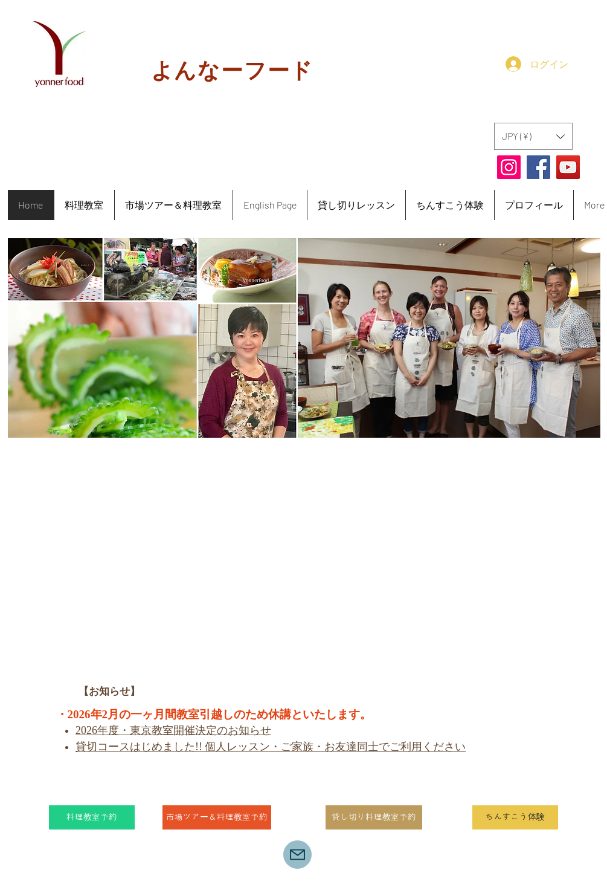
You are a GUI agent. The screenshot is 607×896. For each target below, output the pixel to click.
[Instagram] (509, 167)
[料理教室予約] (92, 817)
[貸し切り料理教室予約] (374, 817)
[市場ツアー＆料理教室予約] (216, 817)
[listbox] (533, 136)
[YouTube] (568, 167)
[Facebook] (538, 167)
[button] (533, 136)
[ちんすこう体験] (515, 817)
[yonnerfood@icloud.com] (297, 854)
